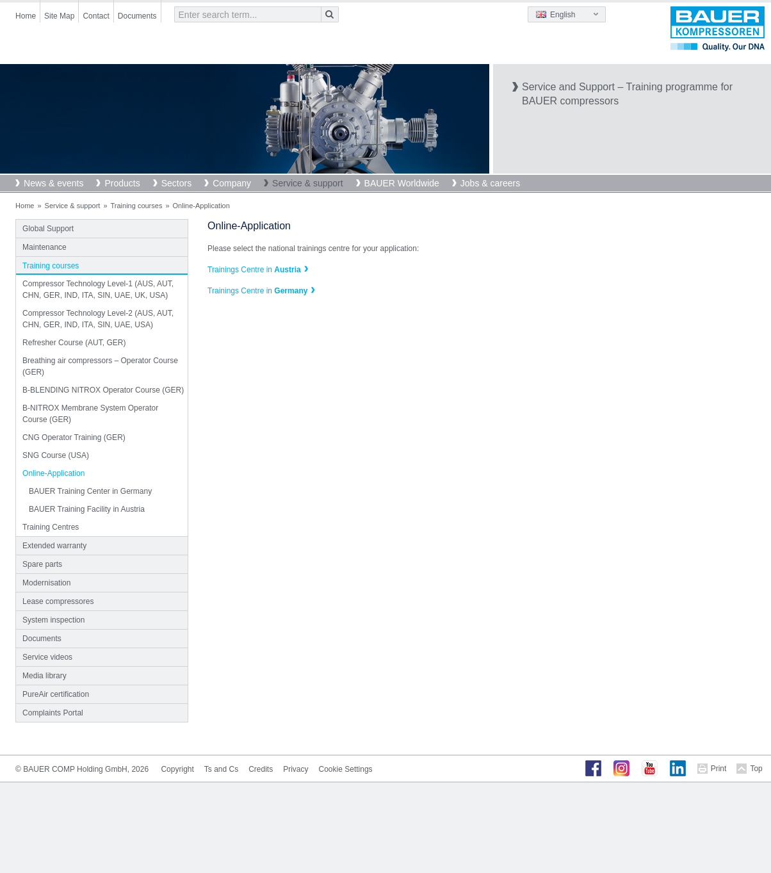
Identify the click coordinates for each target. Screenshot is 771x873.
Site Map (59, 16)
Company (232, 183)
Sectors (176, 183)
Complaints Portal (52, 712)
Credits (260, 769)
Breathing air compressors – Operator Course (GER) (100, 366)
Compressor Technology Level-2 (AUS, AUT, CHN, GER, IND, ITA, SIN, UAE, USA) (98, 319)
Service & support (307, 183)
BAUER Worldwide (401, 183)
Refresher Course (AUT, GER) (74, 342)
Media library (44, 675)
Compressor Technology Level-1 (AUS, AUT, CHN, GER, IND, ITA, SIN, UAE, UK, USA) (98, 289)
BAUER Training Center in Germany (90, 491)
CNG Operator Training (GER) (74, 437)
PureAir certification (55, 694)
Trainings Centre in (254, 269)
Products (122, 183)
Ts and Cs (221, 769)
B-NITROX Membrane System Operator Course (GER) (90, 414)
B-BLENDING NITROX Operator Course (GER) (103, 390)
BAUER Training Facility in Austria (87, 509)
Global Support (48, 228)
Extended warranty (54, 545)
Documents (137, 16)
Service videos (47, 657)
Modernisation (46, 582)
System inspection (53, 620)
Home (25, 16)
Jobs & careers (490, 183)
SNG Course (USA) (55, 455)
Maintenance (44, 247)
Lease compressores (57, 601)
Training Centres (50, 527)
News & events (53, 183)
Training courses (137, 205)
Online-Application (53, 473)
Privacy (295, 769)
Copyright (177, 769)
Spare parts (42, 564)
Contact (96, 16)
